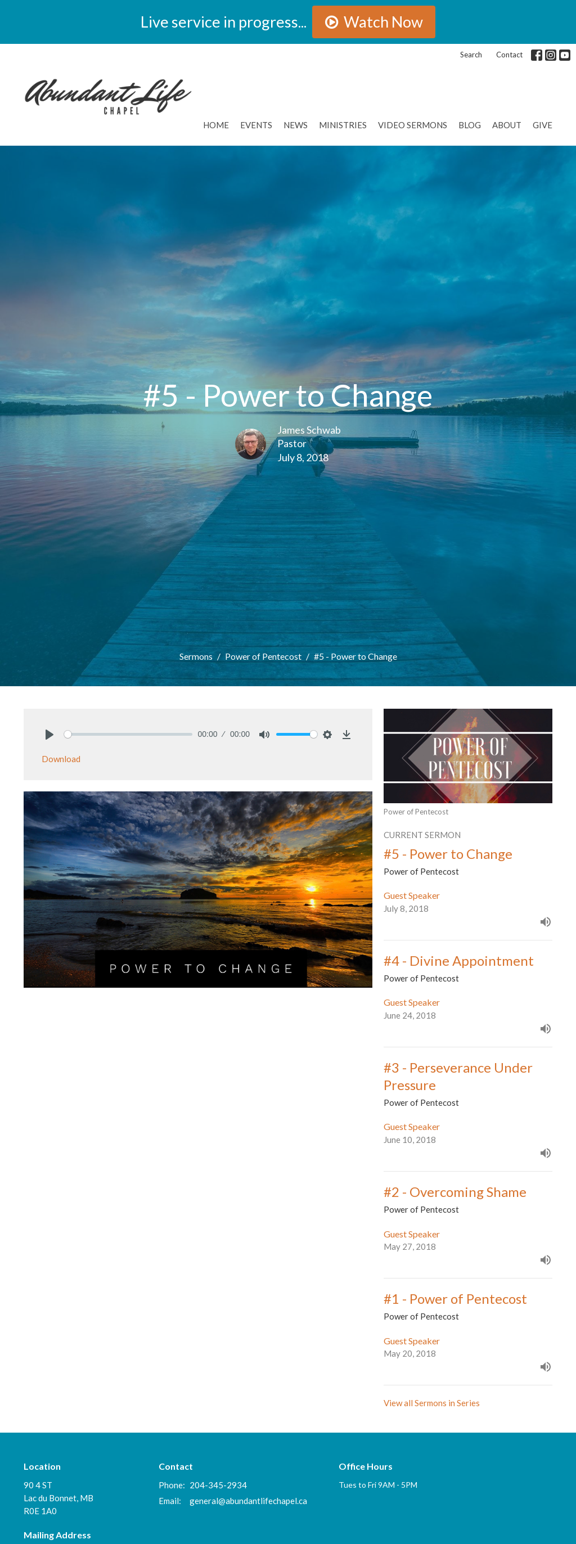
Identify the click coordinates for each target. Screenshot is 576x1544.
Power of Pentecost (263, 656)
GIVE (542, 125)
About (506, 125)
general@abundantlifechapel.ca (248, 1501)
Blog (469, 125)
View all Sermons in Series (432, 1403)
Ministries (343, 125)
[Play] (49, 735)
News (296, 125)
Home (216, 125)
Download (61, 759)
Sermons (196, 656)
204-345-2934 (218, 1485)
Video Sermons (412, 125)
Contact (509, 54)
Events (256, 125)
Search (471, 54)
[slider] (128, 734)
